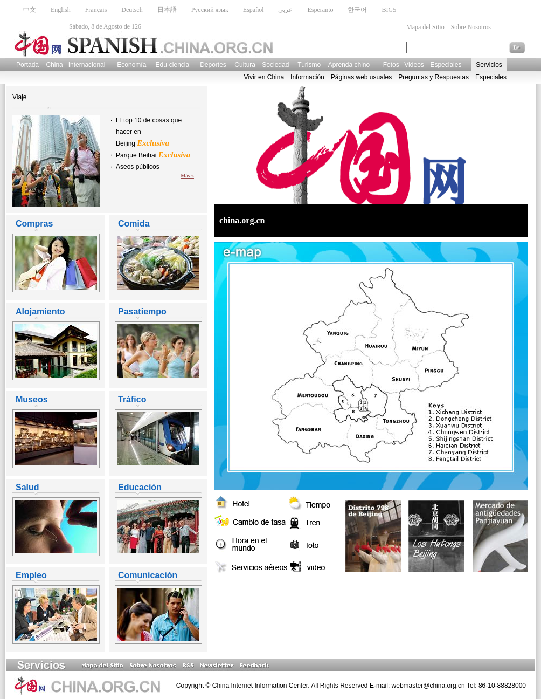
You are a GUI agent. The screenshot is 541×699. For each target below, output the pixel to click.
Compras (34, 223)
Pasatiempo (142, 311)
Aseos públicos (137, 166)
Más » (187, 176)
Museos (32, 399)
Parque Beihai (153, 155)
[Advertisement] (340, 603)
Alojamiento (40, 311)
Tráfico (132, 399)
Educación (140, 487)
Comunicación (147, 575)
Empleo (31, 575)
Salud (27, 487)
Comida (134, 223)
